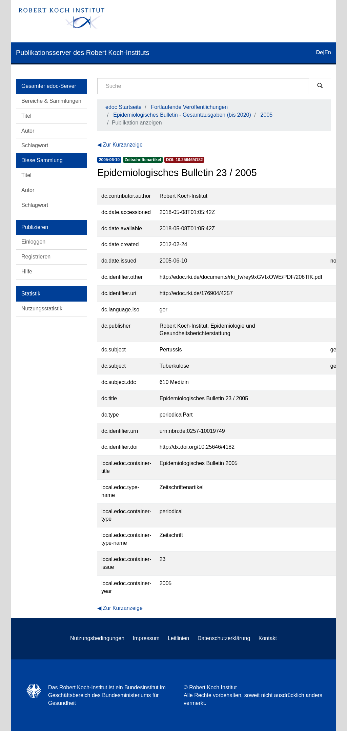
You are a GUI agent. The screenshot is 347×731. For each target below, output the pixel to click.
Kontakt (268, 638)
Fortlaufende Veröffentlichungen (189, 107)
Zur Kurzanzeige (122, 145)
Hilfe (26, 271)
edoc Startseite (123, 107)
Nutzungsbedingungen (97, 638)
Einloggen (33, 242)
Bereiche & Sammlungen (51, 101)
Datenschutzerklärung (224, 638)
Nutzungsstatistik (41, 308)
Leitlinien (178, 638)
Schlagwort (34, 145)
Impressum (146, 638)
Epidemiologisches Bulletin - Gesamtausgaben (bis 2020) (182, 115)
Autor (27, 131)
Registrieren (35, 256)
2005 (267, 115)
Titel (26, 116)
